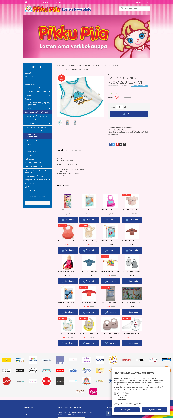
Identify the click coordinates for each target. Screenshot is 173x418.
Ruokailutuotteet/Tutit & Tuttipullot (37, 112)
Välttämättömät (123, 394)
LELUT (27, 187)
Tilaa (61, 398)
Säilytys (29, 144)
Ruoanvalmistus (32, 152)
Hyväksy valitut (127, 410)
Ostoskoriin (130, 114)
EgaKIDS (28, 73)
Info (32, 2)
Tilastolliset (121, 399)
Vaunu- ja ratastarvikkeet (34, 88)
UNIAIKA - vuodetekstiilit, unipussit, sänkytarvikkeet (37, 104)
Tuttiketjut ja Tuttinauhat (35, 131)
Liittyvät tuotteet (64, 185)
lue (92, 393)
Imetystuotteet (30, 155)
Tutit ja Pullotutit (32, 123)
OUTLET (28, 80)
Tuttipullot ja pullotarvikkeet (36, 127)
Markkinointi (121, 401)
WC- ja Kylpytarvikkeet (33, 163)
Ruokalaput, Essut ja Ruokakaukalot (33, 136)
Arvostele (139, 86)
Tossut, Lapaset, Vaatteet (34, 176)
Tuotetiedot (62, 150)
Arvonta (68, 2)
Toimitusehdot (42, 2)
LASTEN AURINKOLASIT (33, 166)
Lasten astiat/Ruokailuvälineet (37, 116)
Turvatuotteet (29, 95)
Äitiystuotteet (29, 183)
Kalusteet (28, 99)
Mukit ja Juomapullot (33, 140)
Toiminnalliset (122, 396)
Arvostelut (76, 150)
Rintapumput (31, 120)
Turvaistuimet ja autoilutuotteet (36, 91)
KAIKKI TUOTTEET (31, 77)
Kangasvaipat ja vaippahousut (36, 180)
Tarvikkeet (28, 108)
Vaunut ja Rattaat (31, 84)
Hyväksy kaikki (154, 410)
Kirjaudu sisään (138, 2)
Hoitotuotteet (29, 159)
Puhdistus (29, 148)
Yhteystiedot (56, 2)
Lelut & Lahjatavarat (32, 191)
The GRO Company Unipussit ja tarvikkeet (36, 171)
